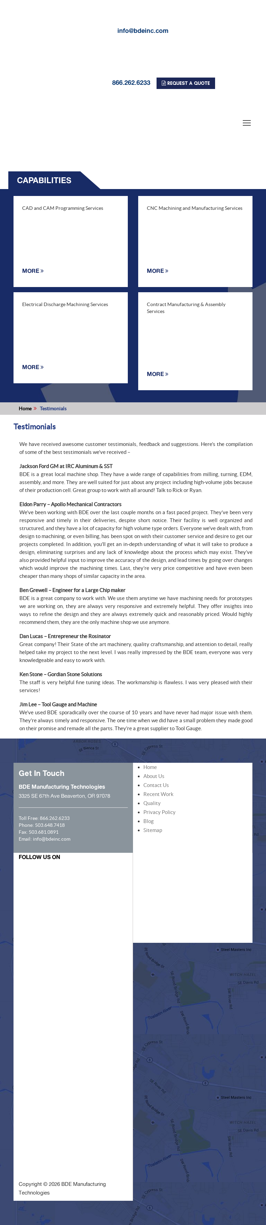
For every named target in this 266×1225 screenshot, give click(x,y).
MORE (33, 270)
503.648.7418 (50, 825)
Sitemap (152, 830)
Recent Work (158, 794)
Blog (148, 821)
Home (25, 408)
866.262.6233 (79, 82)
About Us (154, 776)
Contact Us (156, 785)
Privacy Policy (159, 812)
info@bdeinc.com (91, 30)
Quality (152, 803)
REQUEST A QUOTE (186, 83)
